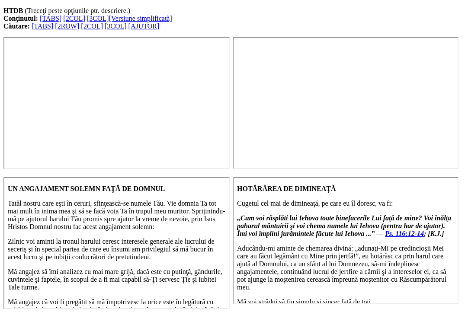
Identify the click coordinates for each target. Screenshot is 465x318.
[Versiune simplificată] (140, 18)
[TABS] (50, 18)
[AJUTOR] (144, 26)
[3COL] (98, 18)
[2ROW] (67, 26)
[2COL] (74, 18)
